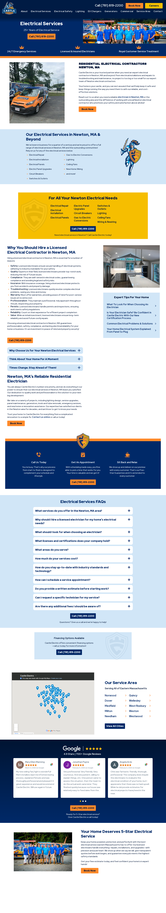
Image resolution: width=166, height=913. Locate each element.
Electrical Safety (75, 11)
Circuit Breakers (83, 238)
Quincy (134, 725)
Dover (109, 731)
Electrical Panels (60, 242)
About (36, 11)
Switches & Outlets (103, 232)
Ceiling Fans (103, 242)
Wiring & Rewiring (106, 246)
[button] (80, 833)
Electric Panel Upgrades (81, 232)
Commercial (139, 11)
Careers (154, 5)
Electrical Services (53, 11)
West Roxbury (138, 736)
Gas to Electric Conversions (82, 244)
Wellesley (135, 731)
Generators (123, 11)
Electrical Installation (57, 237)
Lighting (92, 11)
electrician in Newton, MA (131, 109)
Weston (134, 741)
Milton (109, 741)
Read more (68, 826)
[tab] (83, 538)
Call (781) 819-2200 (109, 5)
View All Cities (115, 757)
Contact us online (30, 442)
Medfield (110, 736)
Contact (158, 16)
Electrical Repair (59, 230)
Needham (111, 747)
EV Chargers (106, 11)
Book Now (134, 5)
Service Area (155, 11)
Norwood (110, 725)
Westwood (136, 747)
